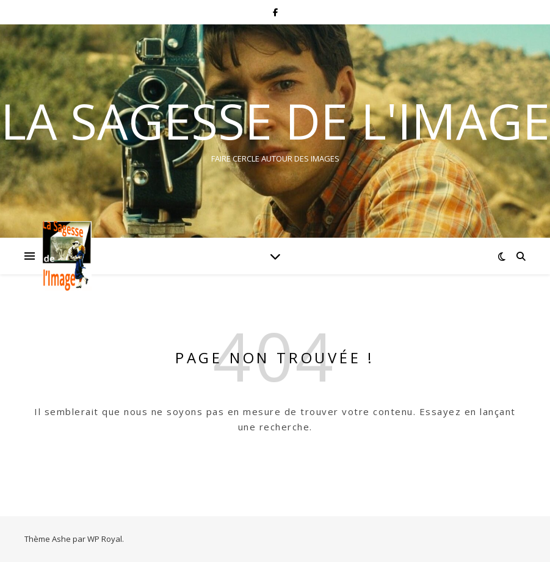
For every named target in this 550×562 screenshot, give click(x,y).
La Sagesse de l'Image (275, 120)
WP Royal (104, 538)
